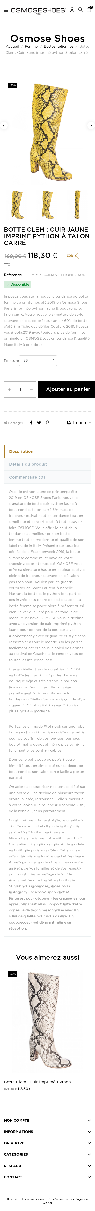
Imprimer (79, 422)
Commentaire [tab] (27, 477)
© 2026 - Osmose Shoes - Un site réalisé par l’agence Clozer (47, 1200)
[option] (47, 132)
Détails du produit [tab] (28, 464)
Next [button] (91, 125)
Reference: (13, 275)
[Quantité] (20, 389)
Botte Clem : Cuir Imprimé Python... (39, 1082)
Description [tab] (21, 451)
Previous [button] (4, 125)
